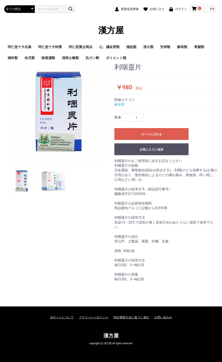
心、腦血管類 (109, 47)
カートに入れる (151, 134)
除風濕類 (48, 58)
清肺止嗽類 (70, 58)
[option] (57, 113)
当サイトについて (62, 317)
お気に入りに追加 (151, 149)
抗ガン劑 (92, 58)
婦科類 (13, 58)
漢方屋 (111, 30)
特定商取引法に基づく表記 (131, 317)
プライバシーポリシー (93, 317)
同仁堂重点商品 (80, 47)
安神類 (165, 47)
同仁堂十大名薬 (19, 47)
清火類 (148, 47)
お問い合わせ (163, 317)
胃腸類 (199, 47)
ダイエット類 (116, 58)
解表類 (182, 47)
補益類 (131, 47)
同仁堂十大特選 (50, 47)
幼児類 (30, 58)
